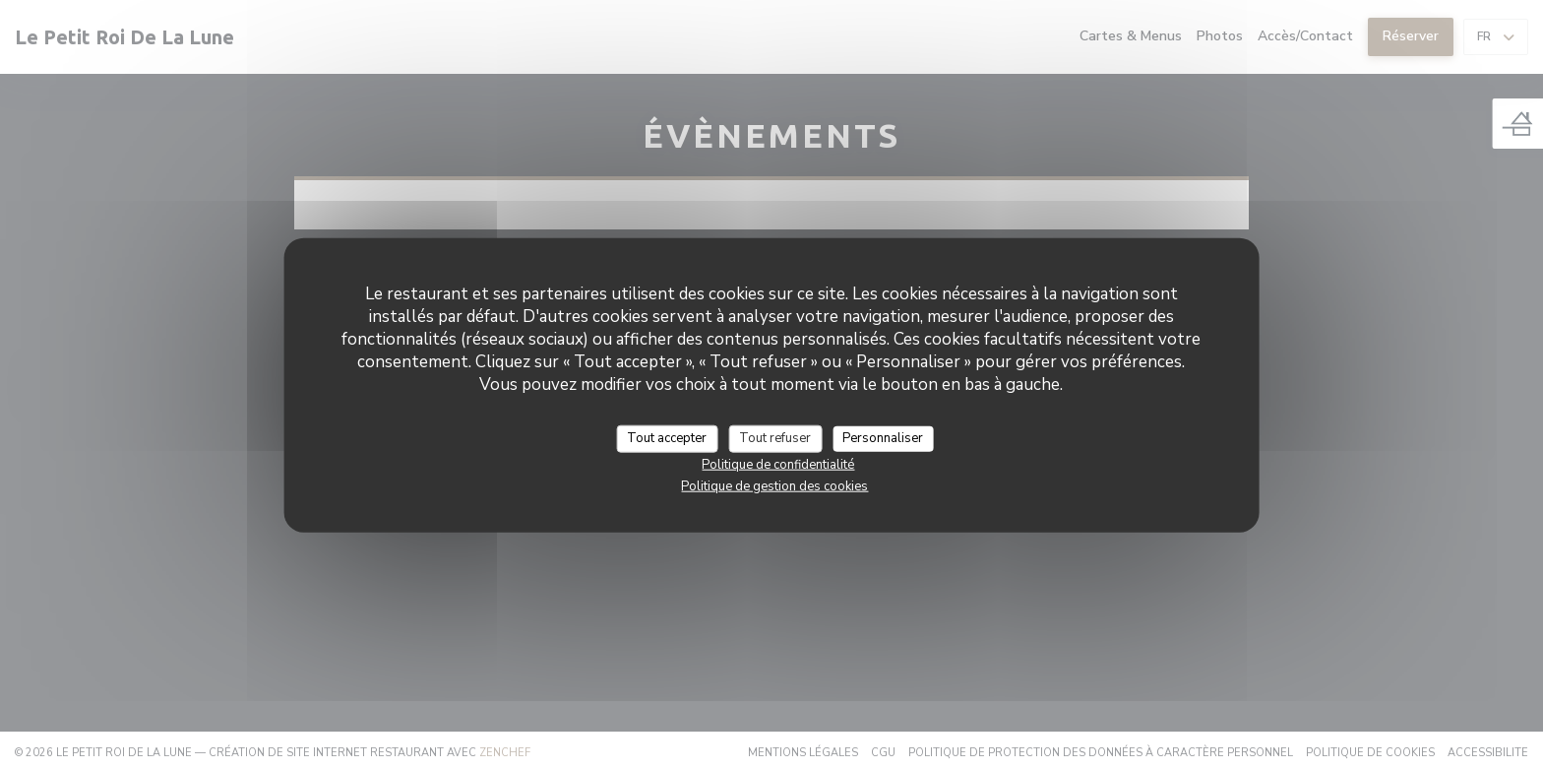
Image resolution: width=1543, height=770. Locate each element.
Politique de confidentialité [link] (778, 464)
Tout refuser (775, 438)
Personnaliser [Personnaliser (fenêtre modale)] (882, 438)
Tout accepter (667, 438)
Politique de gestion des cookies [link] (774, 485)
